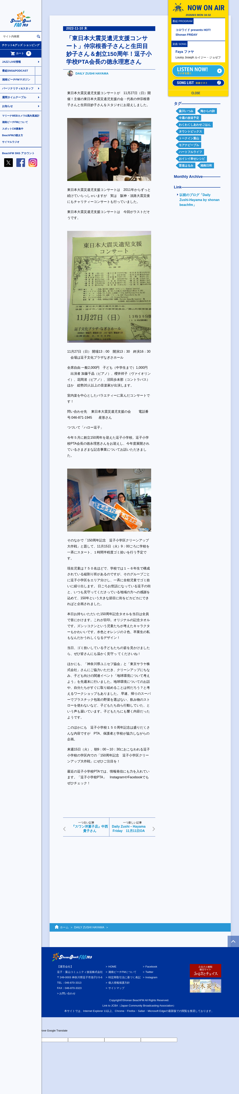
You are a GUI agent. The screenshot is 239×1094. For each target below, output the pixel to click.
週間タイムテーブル (14, 97)
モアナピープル (189, 145)
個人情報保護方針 (119, 982)
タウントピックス (190, 131)
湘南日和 (206, 165)
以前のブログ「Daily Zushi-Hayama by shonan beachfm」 (199, 200)
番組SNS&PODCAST (15, 70)
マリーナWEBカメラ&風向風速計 (20, 115)
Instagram (151, 977)
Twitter (149, 971)
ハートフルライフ (190, 152)
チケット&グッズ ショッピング (20, 45)
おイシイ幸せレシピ (192, 158)
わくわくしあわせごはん (195, 124)
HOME (112, 966)
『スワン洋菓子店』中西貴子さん (90, 829)
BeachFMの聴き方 (12, 135)
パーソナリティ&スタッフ (17, 88)
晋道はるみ (186, 165)
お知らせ (7, 106)
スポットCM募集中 (12, 128)
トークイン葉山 (189, 138)
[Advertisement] (109, 871)
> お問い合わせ (66, 993)
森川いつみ (186, 111)
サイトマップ (116, 988)
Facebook (151, 966)
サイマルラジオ (10, 142)
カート (20, 53)
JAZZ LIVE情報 (11, 61)
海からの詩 (207, 111)
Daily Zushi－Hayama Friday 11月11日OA (129, 829)
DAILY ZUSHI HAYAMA (92, 73)
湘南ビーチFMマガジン (16, 79)
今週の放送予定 (189, 117)
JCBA (114, 1005)
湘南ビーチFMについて (15, 122)
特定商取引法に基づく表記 (124, 977)
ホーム (64, 927)
